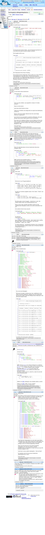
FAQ (34, 4)
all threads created (18, 530)
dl (19, 27)
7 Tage (18, 9)
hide (12, 19)
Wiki (31, 4)
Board (5, 7)
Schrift (42, 2)
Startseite (15, 4)
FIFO (23, 410)
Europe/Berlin (3, 11)
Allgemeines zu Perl (29, 7)
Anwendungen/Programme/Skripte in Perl (15, 7)
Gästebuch (15, 6)
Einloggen (3, 14)
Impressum (24, 533)
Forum (20, 4)
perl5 (14, 14)
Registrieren (3, 15)
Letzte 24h (14, 9)
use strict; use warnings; (28, 2)
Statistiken (23, 9)
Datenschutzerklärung (26, 534)
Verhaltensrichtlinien (38, 9)
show (21, 19)
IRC (36, 4)
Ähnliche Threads (19, 14)
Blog (26, 4)
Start (2, 7)
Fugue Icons (33, 532)
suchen (28, 9)
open (15, 19)
